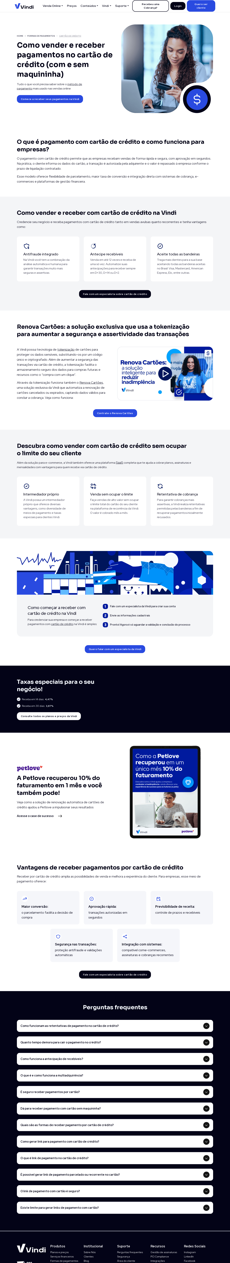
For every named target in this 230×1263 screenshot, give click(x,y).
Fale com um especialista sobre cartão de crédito (115, 294)
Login (177, 6)
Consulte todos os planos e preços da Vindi (49, 716)
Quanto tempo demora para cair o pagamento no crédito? (60, 1042)
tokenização (66, 349)
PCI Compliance (160, 1256)
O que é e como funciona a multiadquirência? (51, 1075)
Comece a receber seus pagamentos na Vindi (50, 99)
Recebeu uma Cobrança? (150, 6)
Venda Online (52, 6)
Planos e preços (59, 1252)
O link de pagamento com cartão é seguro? (50, 1191)
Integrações (158, 1260)
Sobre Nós (90, 1252)
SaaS (119, 462)
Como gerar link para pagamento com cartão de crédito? (59, 1141)
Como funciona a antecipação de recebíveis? (51, 1059)
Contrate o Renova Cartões (115, 413)
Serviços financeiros (62, 1256)
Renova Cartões (91, 382)
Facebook (189, 1260)
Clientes (88, 1256)
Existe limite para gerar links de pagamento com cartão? (59, 1208)
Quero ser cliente (201, 6)
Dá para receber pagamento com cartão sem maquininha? (60, 1108)
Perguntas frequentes (130, 1252)
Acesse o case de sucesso (35, 816)
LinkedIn (189, 1256)
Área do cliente (126, 1260)
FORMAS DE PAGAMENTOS (41, 36)
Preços (72, 6)
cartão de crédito (62, 624)
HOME (20, 36)
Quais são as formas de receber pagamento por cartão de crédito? (67, 1125)
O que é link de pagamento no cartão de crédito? (54, 1158)
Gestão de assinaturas (164, 1252)
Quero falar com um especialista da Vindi (115, 649)
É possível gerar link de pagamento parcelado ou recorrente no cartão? (70, 1175)
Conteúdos (88, 6)
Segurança (123, 1256)
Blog (86, 1260)
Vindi (105, 6)
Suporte (121, 6)
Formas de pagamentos (64, 1260)
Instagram (190, 1252)
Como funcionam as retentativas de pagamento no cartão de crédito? (69, 1026)
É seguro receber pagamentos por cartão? (50, 1092)
